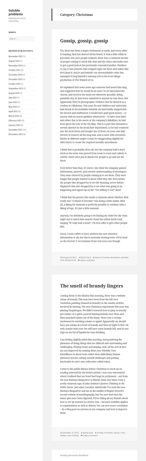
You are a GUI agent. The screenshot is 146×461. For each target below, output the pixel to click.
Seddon (63, 435)
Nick (62, 260)
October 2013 (14, 84)
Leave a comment (87, 260)
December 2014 (15, 74)
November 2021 (16, 56)
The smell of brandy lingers (91, 286)
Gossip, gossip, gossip (84, 41)
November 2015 (16, 65)
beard (97, 257)
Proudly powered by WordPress (74, 455)
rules (123, 432)
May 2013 (13, 107)
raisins (117, 432)
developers (115, 257)
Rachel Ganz (85, 257)
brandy (100, 432)
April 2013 (13, 111)
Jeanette (124, 257)
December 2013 (15, 79)
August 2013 (14, 93)
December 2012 (15, 129)
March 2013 (14, 116)
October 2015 (14, 70)
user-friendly (73, 435)
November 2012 (16, 134)
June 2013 (13, 102)
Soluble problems (16, 12)
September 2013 (16, 88)
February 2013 (15, 120)
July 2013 (13, 97)
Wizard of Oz (70, 260)
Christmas (105, 257)
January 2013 (14, 125)
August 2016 (14, 61)
